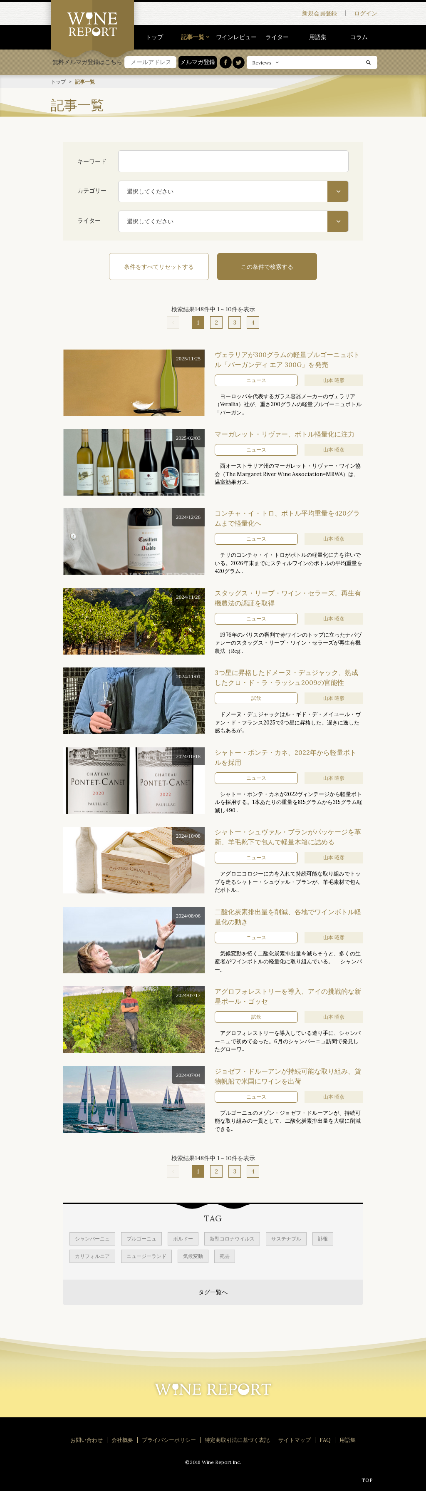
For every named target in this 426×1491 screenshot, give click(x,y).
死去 (225, 1256)
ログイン (365, 13)
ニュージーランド (146, 1256)
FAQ (325, 1439)
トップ (154, 37)
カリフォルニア (92, 1256)
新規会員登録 (319, 13)
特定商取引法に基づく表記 (237, 1439)
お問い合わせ (86, 1439)
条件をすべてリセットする (159, 266)
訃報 (323, 1238)
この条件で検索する (267, 266)
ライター (277, 37)
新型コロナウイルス (232, 1238)
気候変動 (193, 1256)
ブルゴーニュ (141, 1238)
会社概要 (122, 1439)
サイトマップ (294, 1439)
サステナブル (286, 1238)
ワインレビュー (236, 37)
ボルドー (183, 1238)
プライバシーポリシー (169, 1439)
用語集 (318, 37)
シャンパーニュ (92, 1238)
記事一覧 (192, 37)
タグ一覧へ (213, 1291)
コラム (359, 37)
